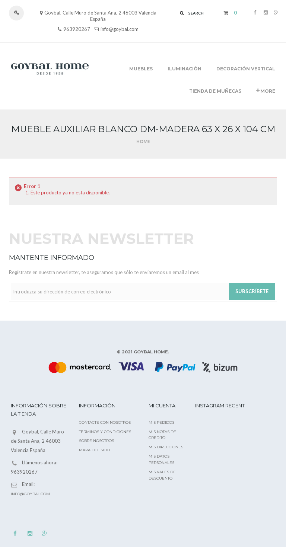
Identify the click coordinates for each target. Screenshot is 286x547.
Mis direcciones (166, 447)
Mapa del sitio (94, 450)
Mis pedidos (161, 422)
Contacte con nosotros (105, 422)
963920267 (76, 29)
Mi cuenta (162, 405)
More (265, 91)
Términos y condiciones (105, 431)
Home (143, 141)
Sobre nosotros (96, 440)
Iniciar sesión (20, 13)
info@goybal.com (120, 29)
